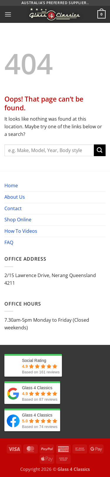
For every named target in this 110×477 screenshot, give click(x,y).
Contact (13, 208)
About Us (14, 197)
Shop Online (17, 219)
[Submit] (100, 150)
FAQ (8, 242)
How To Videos (20, 231)
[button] (8, 14)
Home (11, 185)
